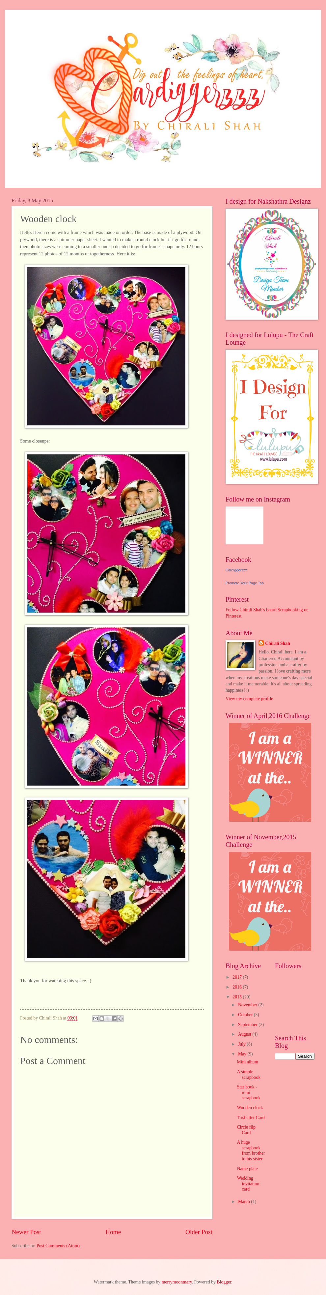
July (242, 1044)
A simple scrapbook (248, 1074)
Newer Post (26, 1231)
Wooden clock (250, 1107)
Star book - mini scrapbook (248, 1092)
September (248, 1024)
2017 (237, 977)
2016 (237, 987)
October (246, 1014)
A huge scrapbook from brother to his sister (251, 1150)
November (248, 1004)
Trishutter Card (250, 1117)
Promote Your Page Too (245, 583)
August (245, 1034)
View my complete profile (249, 698)
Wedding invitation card (248, 1184)
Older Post (198, 1231)
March (244, 1201)
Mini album (247, 1061)
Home (113, 1231)
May (243, 1053)
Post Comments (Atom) (58, 1245)
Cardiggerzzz (236, 570)
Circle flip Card (246, 1130)
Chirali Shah (277, 643)
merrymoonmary (177, 1282)
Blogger (224, 1282)
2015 (237, 996)
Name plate (247, 1168)
